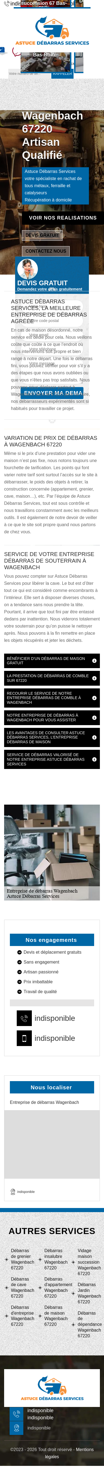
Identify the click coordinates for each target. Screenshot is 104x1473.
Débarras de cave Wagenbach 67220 (22, 1287)
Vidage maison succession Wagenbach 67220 (89, 1262)
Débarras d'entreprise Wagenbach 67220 (22, 1316)
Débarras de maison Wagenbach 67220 (55, 1316)
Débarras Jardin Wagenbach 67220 (89, 1293)
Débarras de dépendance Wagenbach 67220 (89, 1324)
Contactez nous (46, 251)
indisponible (55, 1018)
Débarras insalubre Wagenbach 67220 (55, 1259)
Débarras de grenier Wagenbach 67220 (22, 1259)
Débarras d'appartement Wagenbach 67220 (55, 1287)
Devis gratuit (42, 235)
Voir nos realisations (63, 218)
